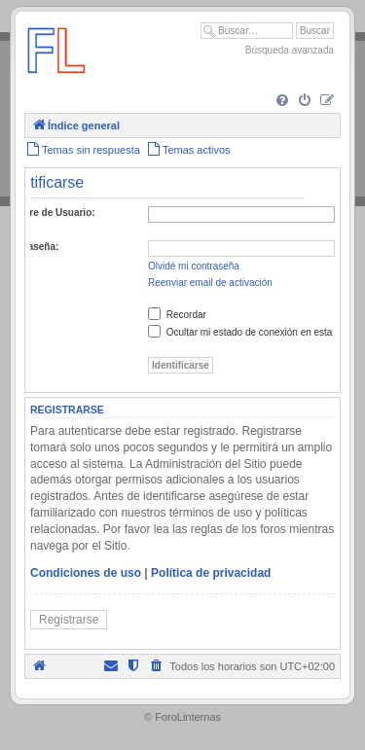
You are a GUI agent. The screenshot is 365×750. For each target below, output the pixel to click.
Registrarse (68, 619)
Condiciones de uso (85, 573)
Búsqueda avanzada (289, 50)
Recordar (177, 314)
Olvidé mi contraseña (193, 266)
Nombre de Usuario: (48, 212)
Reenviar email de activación (210, 282)
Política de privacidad (211, 573)
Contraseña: (30, 246)
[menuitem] (282, 101)
